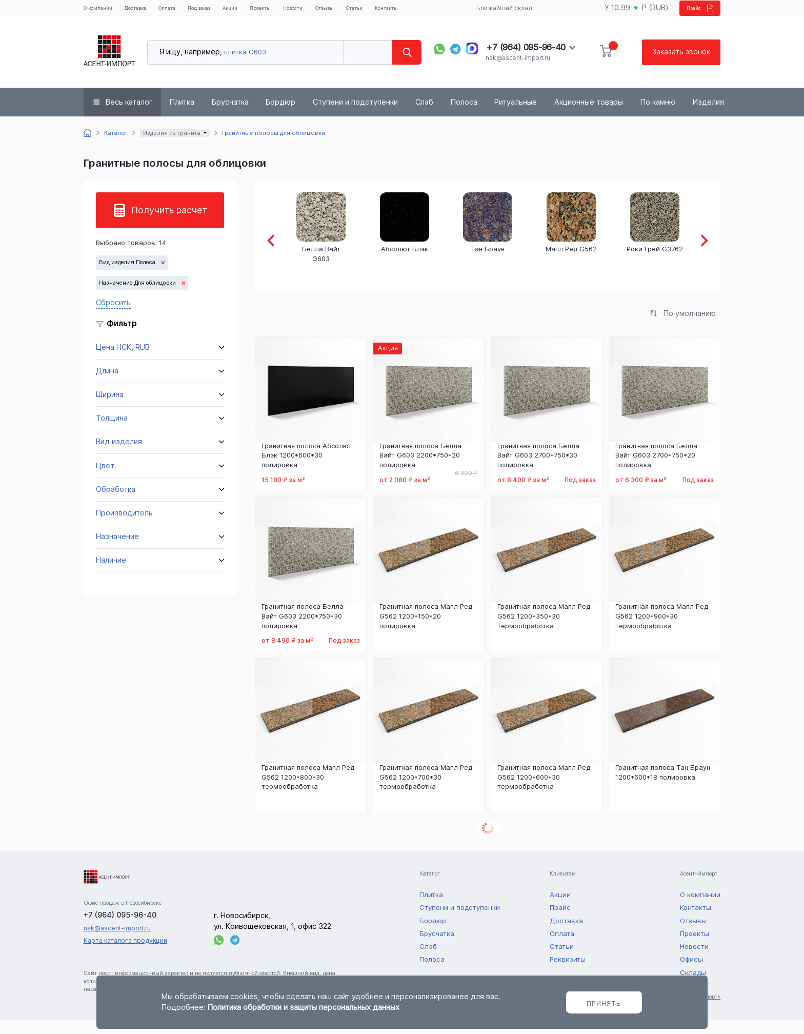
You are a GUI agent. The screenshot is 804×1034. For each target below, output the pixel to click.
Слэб (424, 115)
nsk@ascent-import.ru (518, 71)
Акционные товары (588, 115)
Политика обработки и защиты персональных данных (303, 1007)
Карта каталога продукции (125, 955)
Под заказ (218, 15)
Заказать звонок (680, 65)
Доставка (147, 10)
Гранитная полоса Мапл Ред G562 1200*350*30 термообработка (543, 631)
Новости (338, 10)
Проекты (298, 10)
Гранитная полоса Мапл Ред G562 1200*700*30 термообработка (425, 791)
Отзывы (376, 10)
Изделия (708, 115)
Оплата (185, 10)
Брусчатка (230, 115)
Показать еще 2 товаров (487, 843)
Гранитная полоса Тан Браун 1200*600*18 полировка (662, 787)
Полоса (464, 115)
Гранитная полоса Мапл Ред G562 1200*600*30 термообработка (543, 791)
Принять (604, 1003)
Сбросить (113, 316)
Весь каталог (129, 115)
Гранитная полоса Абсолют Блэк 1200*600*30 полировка (307, 469)
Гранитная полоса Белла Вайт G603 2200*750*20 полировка (420, 469)
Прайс (691, 14)
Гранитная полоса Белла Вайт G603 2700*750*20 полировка (656, 469)
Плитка (182, 115)
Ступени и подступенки (355, 115)
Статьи (412, 10)
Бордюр (280, 115)
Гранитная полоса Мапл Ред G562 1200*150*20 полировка (425, 631)
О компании (98, 15)
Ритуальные (515, 115)
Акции (262, 10)
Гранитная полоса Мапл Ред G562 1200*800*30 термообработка (308, 791)
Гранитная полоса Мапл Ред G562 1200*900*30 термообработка (661, 631)
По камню (657, 115)
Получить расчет (169, 223)
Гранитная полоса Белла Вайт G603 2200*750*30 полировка (303, 631)
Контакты (451, 10)
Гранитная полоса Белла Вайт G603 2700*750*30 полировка (538, 469)
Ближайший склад (498, 15)
